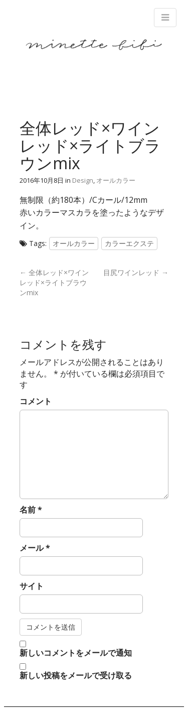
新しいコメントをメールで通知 (76, 652)
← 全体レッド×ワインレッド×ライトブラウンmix (54, 282)
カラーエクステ (129, 243)
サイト (32, 585)
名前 (31, 509)
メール (35, 547)
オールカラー (115, 180)
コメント (36, 401)
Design (82, 180)
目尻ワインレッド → (135, 272)
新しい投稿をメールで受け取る (76, 675)
